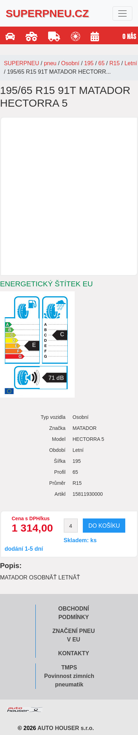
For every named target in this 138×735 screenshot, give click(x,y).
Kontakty (73, 653)
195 (89, 63)
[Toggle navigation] (122, 13)
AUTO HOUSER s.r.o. (66, 728)
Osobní (70, 63)
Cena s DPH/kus (31, 518)
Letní (131, 63)
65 (101, 63)
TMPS (69, 667)
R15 (114, 63)
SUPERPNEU (21, 63)
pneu (50, 63)
